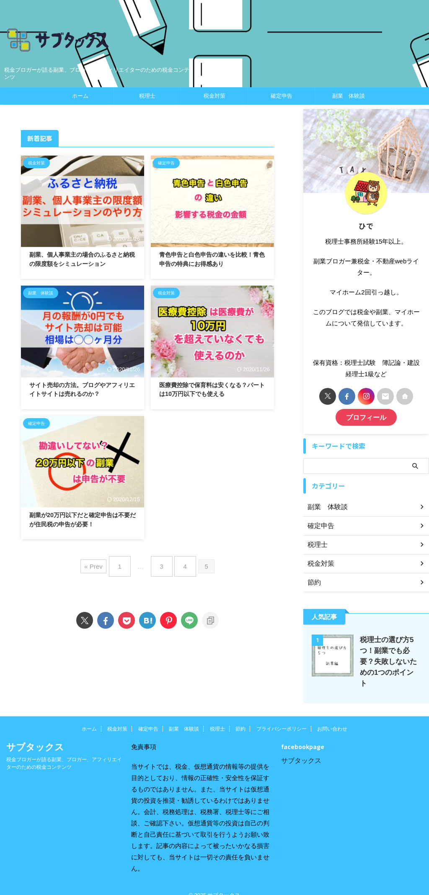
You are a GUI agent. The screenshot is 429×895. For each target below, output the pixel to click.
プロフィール (366, 417)
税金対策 (214, 96)
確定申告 (281, 96)
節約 (240, 717)
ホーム (80, 96)
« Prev (99, 563)
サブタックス (301, 748)
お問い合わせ (332, 717)
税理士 (147, 96)
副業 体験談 (348, 96)
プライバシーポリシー (281, 717)
